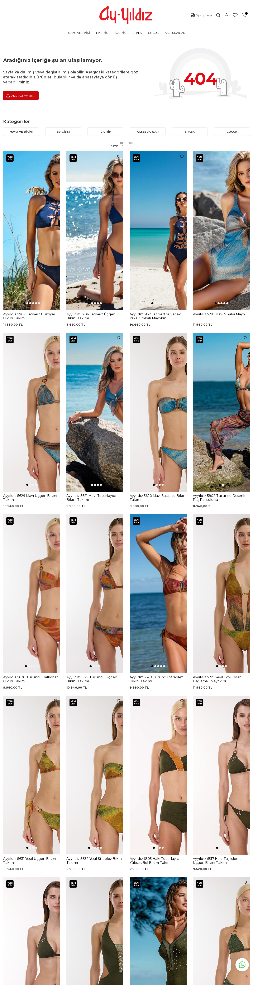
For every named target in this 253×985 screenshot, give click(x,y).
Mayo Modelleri (35, 870)
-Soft (104, 980)
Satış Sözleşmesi (123, 890)
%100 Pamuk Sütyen (83, 880)
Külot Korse (76, 905)
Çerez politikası (165, 872)
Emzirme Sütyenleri (38, 913)
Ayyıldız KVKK (165, 865)
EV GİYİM (102, 32)
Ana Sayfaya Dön (20, 95)
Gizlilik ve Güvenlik (124, 903)
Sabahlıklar (31, 920)
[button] (24, 230)
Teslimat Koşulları (123, 897)
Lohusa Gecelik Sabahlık (85, 886)
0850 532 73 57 (122, 865)
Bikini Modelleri (35, 876)
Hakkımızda (163, 884)
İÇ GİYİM (120, 32)
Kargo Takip (119, 872)
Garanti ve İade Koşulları (128, 884)
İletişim (160, 890)
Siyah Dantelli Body (82, 892)
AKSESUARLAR (175, 32)
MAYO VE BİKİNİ (79, 32)
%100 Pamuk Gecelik (83, 898)
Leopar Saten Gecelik (83, 911)
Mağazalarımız (165, 878)
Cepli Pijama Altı (79, 917)
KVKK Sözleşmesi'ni (44, 839)
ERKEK (137, 32)
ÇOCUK (153, 32)
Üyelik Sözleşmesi (124, 878)
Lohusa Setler (34, 907)
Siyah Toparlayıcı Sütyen (85, 873)
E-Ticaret (114, 980)
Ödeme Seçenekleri (125, 909)
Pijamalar (31, 888)
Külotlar (29, 882)
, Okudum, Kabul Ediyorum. (60, 839)
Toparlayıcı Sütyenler (39, 895)
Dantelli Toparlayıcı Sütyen (81, 866)
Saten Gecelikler (36, 901)
